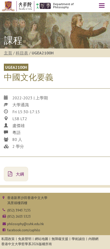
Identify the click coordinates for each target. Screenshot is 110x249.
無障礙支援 (60, 239)
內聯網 (93, 239)
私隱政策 (8, 239)
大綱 (16, 174)
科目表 (22, 52)
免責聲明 (24, 239)
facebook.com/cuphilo (23, 230)
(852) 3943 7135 (19, 210)
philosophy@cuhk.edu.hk (25, 224)
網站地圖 (41, 239)
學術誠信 (78, 239)
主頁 (8, 52)
